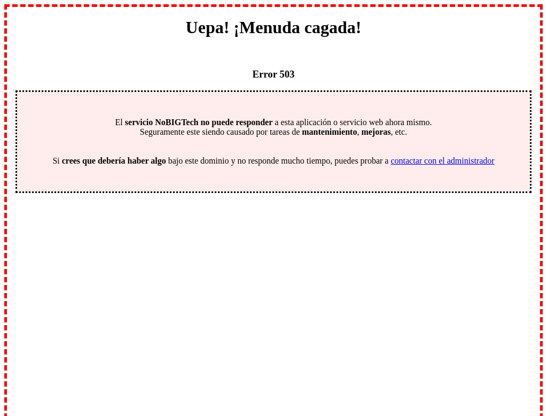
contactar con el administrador (442, 160)
